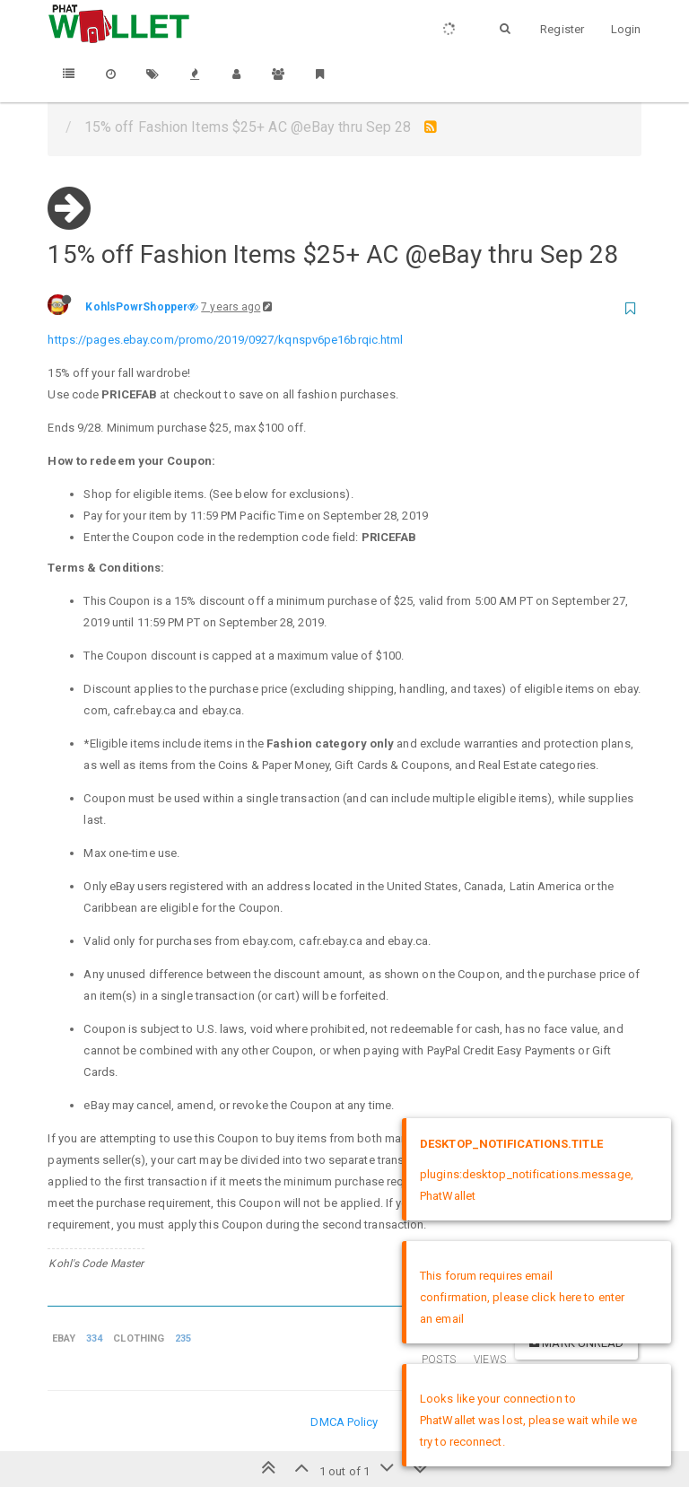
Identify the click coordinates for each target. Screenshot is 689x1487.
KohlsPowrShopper (136, 307)
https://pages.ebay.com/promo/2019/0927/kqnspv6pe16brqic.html (225, 339)
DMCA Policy (344, 1422)
